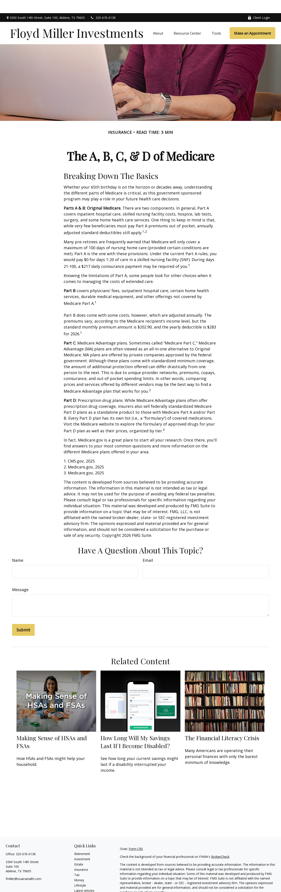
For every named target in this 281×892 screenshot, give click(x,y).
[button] (158, 20)
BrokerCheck (220, 843)
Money (79, 867)
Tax (76, 862)
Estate (78, 851)
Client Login (259, 4)
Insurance (81, 856)
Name (17, 547)
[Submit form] (23, 617)
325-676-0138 (102, 4)
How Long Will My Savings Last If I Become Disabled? (135, 729)
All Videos (81, 883)
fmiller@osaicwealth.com (23, 866)
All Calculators (84, 888)
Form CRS (136, 836)
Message (20, 576)
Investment (82, 846)
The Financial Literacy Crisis (222, 725)
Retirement (82, 841)
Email (148, 547)
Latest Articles (84, 877)
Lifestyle (80, 872)
